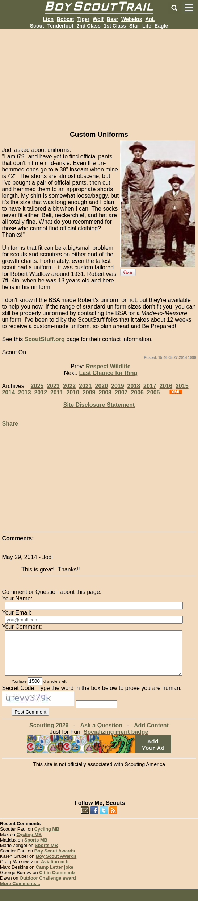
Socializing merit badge (116, 740)
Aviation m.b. (55, 870)
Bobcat (65, 19)
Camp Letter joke (54, 876)
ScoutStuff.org (45, 339)
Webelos (131, 19)
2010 (72, 392)
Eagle (161, 26)
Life (146, 26)
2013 (24, 392)
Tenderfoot (60, 26)
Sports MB (35, 848)
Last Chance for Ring (108, 373)
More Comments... (20, 892)
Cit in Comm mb (57, 881)
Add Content (151, 734)
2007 (121, 392)
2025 (37, 386)
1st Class (115, 26)
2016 (165, 386)
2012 (40, 392)
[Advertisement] (99, 80)
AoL (150, 19)
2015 (182, 386)
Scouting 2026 (48, 734)
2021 (85, 386)
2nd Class (89, 26)
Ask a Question (101, 734)
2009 (89, 392)
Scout (37, 26)
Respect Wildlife (108, 366)
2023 (53, 386)
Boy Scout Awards (54, 859)
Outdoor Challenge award (48, 886)
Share (10, 424)
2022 (69, 386)
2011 (56, 392)
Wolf (98, 19)
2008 (104, 392)
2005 (153, 392)
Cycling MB (47, 837)
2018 (133, 386)
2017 (149, 386)
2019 (117, 386)
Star (134, 26)
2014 (8, 392)
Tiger (83, 19)
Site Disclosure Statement (99, 405)
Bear (112, 19)
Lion (48, 19)
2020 (101, 386)
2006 (137, 392)
